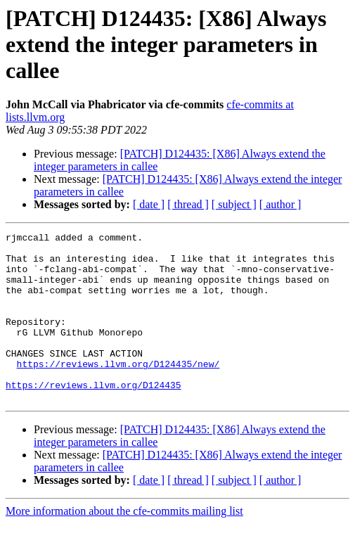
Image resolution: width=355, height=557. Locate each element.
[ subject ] (234, 204)
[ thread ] (188, 204)
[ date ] (148, 204)
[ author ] (280, 204)
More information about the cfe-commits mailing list (124, 545)
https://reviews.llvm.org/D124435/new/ (118, 391)
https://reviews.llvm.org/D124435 (93, 416)
